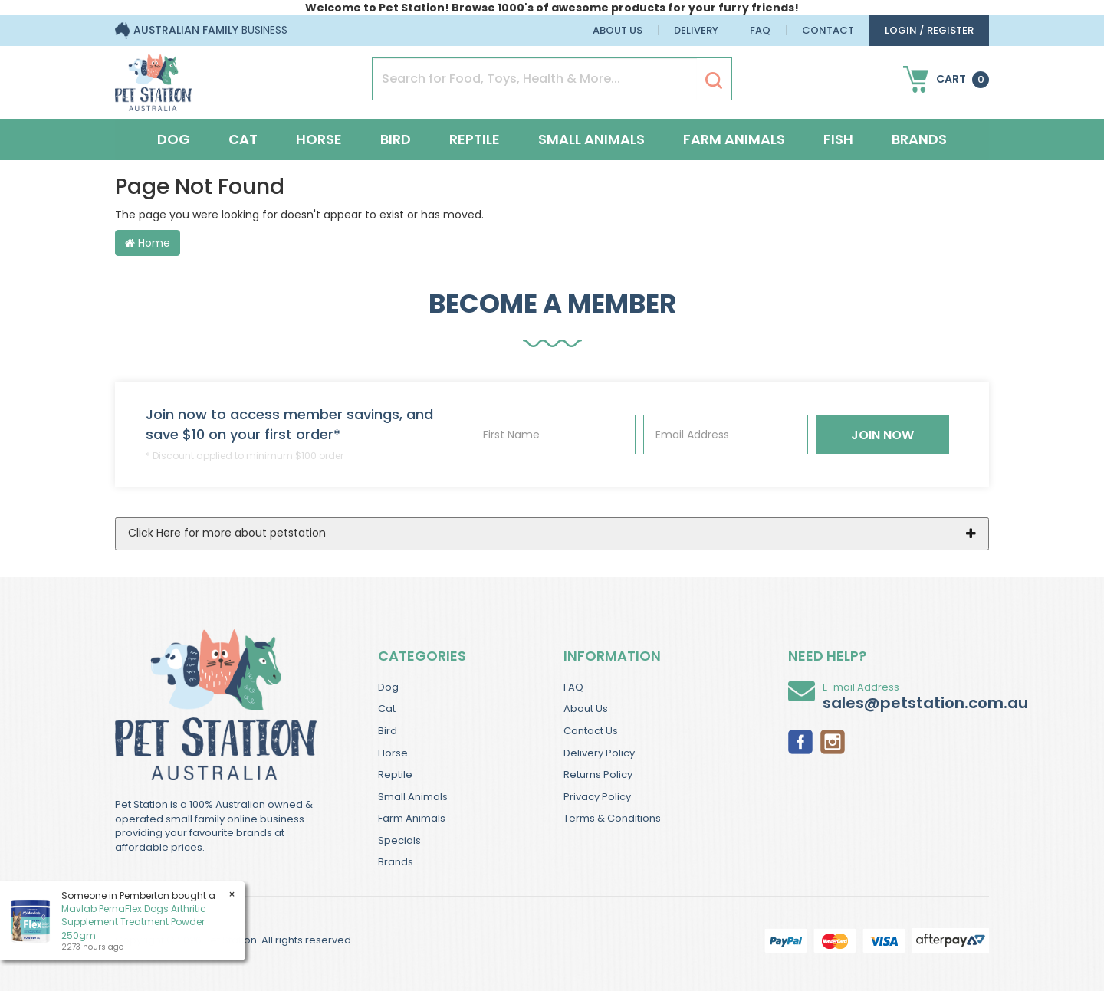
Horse (319, 139)
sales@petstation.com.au (925, 703)
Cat (243, 139)
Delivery (696, 30)
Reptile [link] (395, 774)
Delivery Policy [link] (599, 753)
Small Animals (591, 139)
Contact (828, 30)
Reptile (474, 139)
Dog (173, 139)
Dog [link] (388, 687)
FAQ (760, 30)
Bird (395, 139)
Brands (919, 139)
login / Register (929, 30)
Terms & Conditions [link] (612, 818)
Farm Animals (734, 139)
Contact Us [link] (591, 731)
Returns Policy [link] (598, 774)
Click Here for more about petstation (227, 532)
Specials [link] (399, 840)
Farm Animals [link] (411, 818)
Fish (838, 139)
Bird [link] (387, 731)
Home (147, 243)
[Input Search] (535, 79)
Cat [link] (387, 708)
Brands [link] (395, 862)
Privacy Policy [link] (597, 796)
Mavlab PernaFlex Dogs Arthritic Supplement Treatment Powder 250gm (133, 921)
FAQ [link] (573, 687)
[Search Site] (713, 79)
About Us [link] (586, 708)
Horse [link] (393, 753)
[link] (800, 740)
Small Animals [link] (413, 796)
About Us (617, 30)
